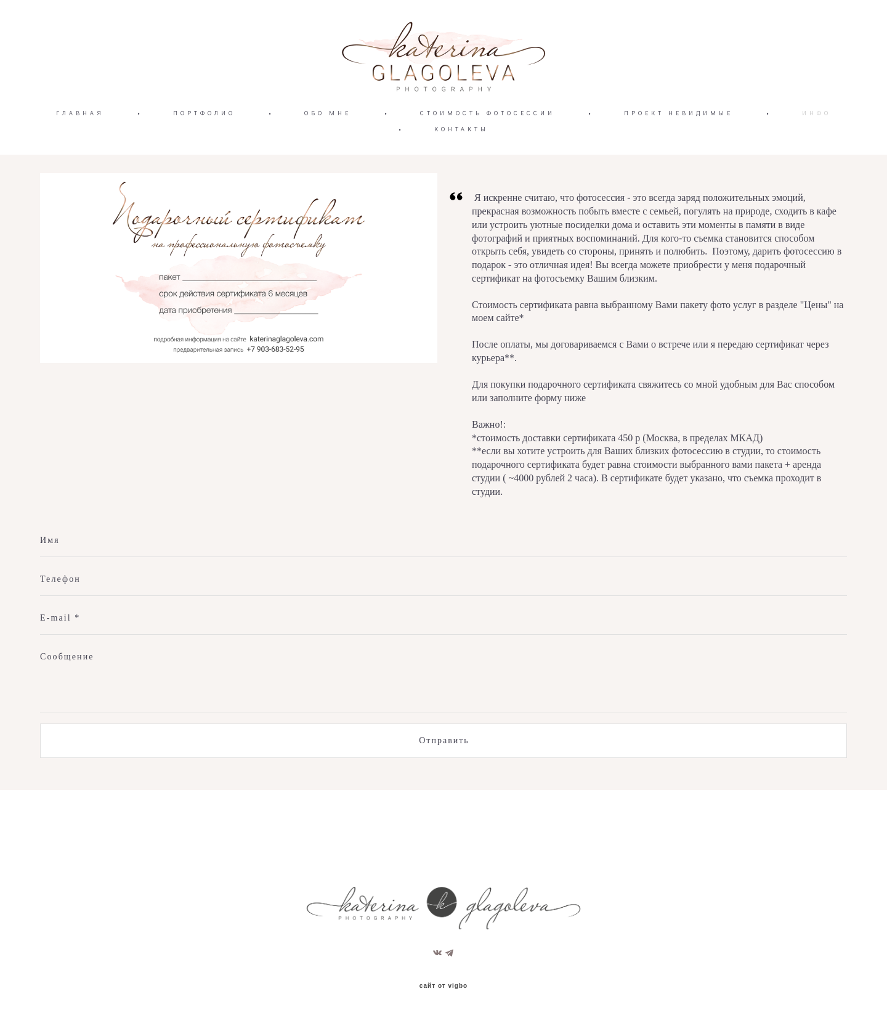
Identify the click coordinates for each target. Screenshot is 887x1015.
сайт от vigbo (443, 987)
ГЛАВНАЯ (80, 145)
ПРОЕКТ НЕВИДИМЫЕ (678, 145)
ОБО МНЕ (327, 145)
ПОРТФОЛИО (204, 145)
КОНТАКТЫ (461, 161)
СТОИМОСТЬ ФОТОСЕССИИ (487, 145)
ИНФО (816, 145)
